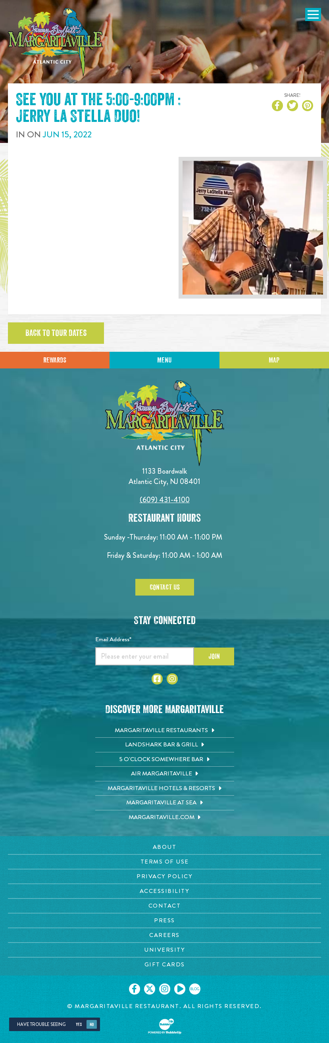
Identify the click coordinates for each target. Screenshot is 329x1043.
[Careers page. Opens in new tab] (164, 935)
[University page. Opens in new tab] (164, 950)
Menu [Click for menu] (164, 360)
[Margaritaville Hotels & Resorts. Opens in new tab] (164, 788)
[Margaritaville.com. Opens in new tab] (164, 817)
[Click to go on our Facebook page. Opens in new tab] (134, 989)
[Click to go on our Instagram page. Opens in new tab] (164, 989)
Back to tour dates (56, 333)
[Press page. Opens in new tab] (164, 920)
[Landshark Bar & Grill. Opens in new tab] (164, 745)
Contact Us (165, 587)
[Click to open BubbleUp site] (165, 1026)
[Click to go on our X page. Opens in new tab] (149, 989)
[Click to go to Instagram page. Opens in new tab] (172, 678)
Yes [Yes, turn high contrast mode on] (79, 1024)
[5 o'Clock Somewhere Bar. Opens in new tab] (164, 759)
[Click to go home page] (55, 42)
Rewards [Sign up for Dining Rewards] (54, 360)
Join (214, 656)
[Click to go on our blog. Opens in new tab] (194, 989)
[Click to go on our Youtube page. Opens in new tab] (179, 989)
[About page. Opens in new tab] (164, 847)
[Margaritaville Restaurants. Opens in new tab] (164, 730)
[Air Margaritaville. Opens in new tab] (164, 774)
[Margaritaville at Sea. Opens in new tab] (164, 803)
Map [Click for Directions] (274, 360)
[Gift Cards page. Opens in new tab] (164, 965)
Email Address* (113, 639)
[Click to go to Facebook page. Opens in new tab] (157, 678)
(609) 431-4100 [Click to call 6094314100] (165, 499)
